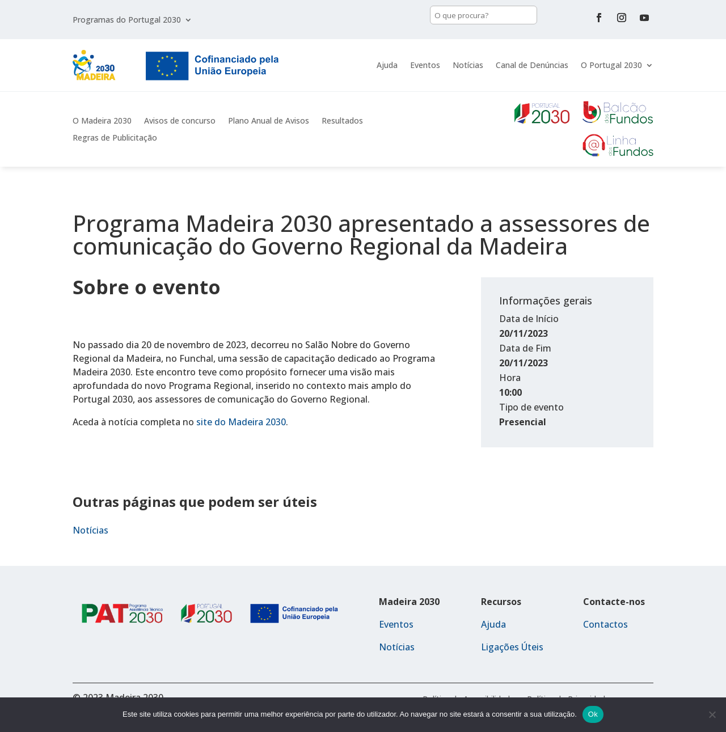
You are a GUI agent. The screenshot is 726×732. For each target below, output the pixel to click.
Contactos (605, 624)
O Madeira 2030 (102, 121)
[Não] (711, 714)
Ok (593, 714)
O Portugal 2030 (611, 65)
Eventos (425, 65)
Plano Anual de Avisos (268, 121)
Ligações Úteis (512, 647)
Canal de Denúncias (532, 65)
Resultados (342, 121)
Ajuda (387, 65)
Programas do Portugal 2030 (127, 20)
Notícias (468, 65)
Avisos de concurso (180, 121)
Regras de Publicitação (115, 138)
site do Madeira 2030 (241, 422)
